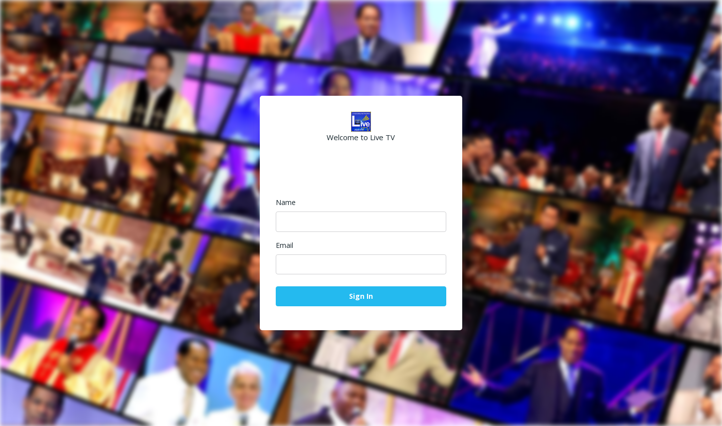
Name (286, 202)
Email (284, 245)
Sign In (361, 296)
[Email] (361, 264)
